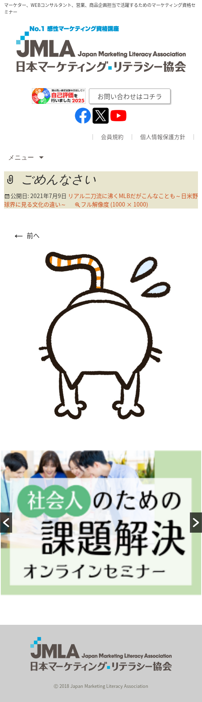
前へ (26, 235)
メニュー (22, 157)
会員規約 (112, 137)
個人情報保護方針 (162, 137)
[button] (6, 522)
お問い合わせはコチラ (129, 96)
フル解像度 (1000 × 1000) (114, 204)
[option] (101, 522)
